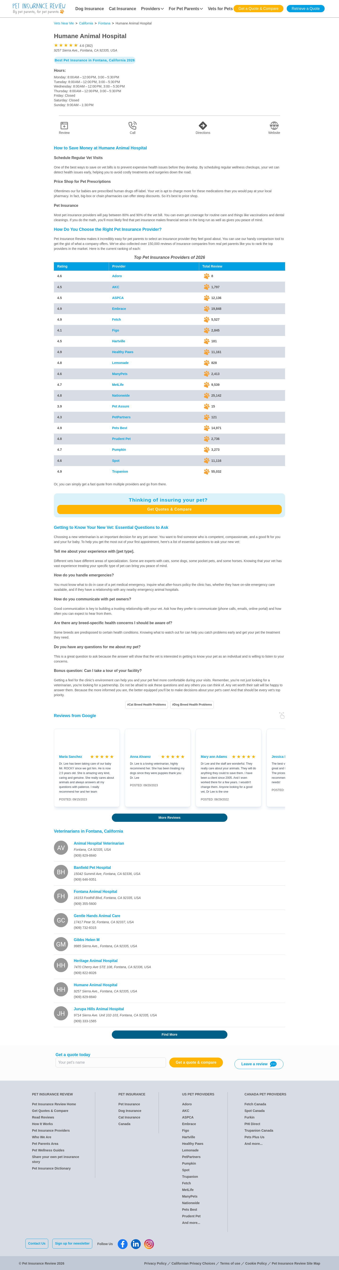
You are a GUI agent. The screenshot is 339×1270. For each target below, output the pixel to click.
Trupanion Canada (258, 1130)
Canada (124, 1124)
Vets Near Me (64, 23)
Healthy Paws (122, 352)
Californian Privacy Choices (193, 1262)
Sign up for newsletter (73, 1243)
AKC (115, 287)
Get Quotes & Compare (169, 509)
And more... (191, 1223)
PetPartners (121, 417)
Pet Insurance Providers (51, 1130)
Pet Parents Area (45, 1144)
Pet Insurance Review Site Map (296, 1262)
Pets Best (119, 428)
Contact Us (37, 1243)
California (86, 23)
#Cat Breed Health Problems (146, 704)
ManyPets (119, 374)
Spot (115, 461)
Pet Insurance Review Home (54, 1104)
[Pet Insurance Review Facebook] (124, 1244)
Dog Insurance (89, 8)
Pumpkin (119, 449)
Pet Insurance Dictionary (51, 1168)
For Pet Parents (186, 8)
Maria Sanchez (70, 757)
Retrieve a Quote (306, 9)
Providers (152, 8)
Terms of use (230, 1262)
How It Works (42, 1124)
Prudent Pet (121, 439)
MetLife (118, 385)
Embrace (119, 309)
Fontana (104, 23)
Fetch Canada (255, 1104)
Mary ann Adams (214, 757)
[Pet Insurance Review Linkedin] (137, 1244)
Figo (115, 330)
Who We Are (41, 1137)
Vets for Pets (220, 8)
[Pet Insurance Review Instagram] (150, 1244)
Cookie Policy (256, 1262)
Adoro (117, 276)
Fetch (116, 319)
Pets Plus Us (254, 1137)
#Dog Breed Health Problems (192, 704)
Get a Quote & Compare (258, 9)
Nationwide (121, 395)
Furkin (249, 1117)
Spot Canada (254, 1111)
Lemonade (120, 363)
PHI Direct (252, 1124)
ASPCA (118, 298)
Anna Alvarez (140, 757)
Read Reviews (43, 1117)
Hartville (118, 341)
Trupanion (120, 471)
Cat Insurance (122, 8)
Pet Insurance (129, 1104)
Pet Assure (120, 406)
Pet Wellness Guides (48, 1150)
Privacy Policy (155, 1262)
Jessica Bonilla (283, 757)
